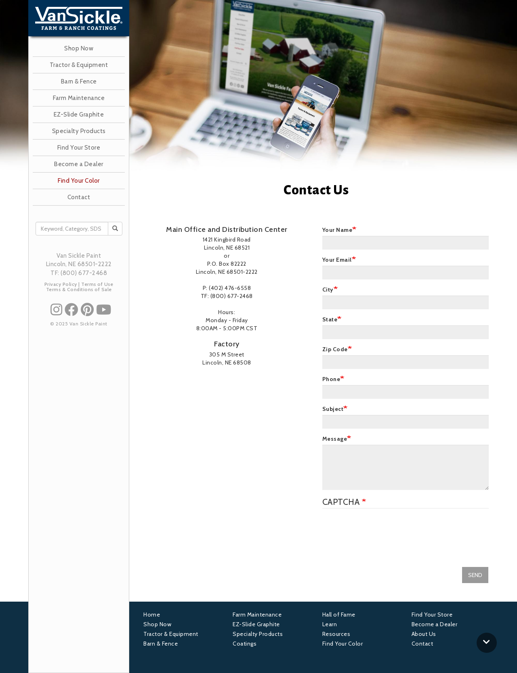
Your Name (337, 229)
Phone (331, 379)
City (328, 289)
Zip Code (335, 349)
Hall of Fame (338, 614)
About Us (424, 634)
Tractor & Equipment (79, 65)
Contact (78, 197)
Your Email (337, 259)
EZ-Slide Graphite (79, 114)
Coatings (244, 643)
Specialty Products (79, 131)
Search (117, 228)
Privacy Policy (60, 284)
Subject (333, 409)
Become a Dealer (78, 164)
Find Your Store (79, 147)
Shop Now (78, 48)
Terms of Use (97, 284)
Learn (329, 624)
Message (334, 438)
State (330, 319)
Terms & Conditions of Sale (79, 289)
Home (151, 614)
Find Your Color (79, 180)
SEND (475, 575)
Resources (336, 634)
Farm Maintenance (79, 98)
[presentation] (383, 532)
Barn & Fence (79, 81)
